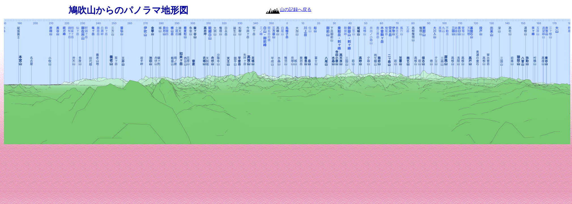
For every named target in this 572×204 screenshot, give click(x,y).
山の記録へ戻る (295, 9)
